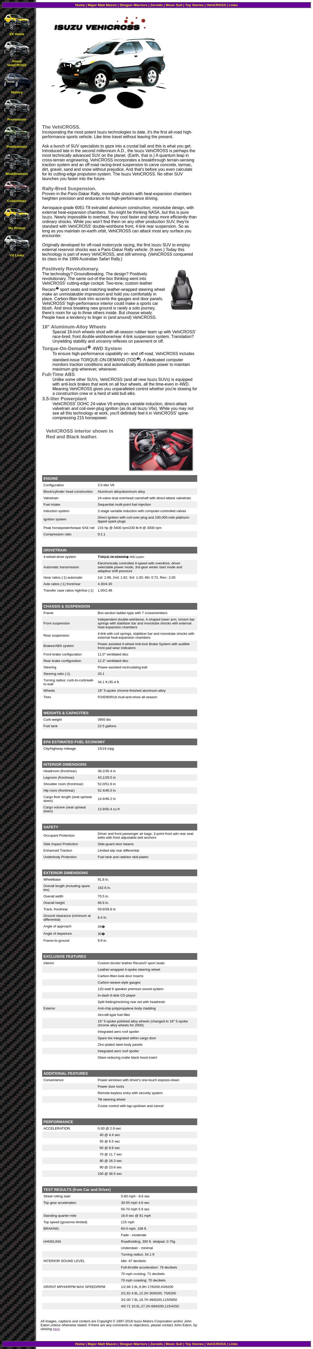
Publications (16, 147)
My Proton (16, 228)
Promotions (16, 119)
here (56, 1329)
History (17, 92)
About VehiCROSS (17, 63)
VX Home (17, 34)
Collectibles (17, 201)
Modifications (17, 174)
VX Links (17, 255)
